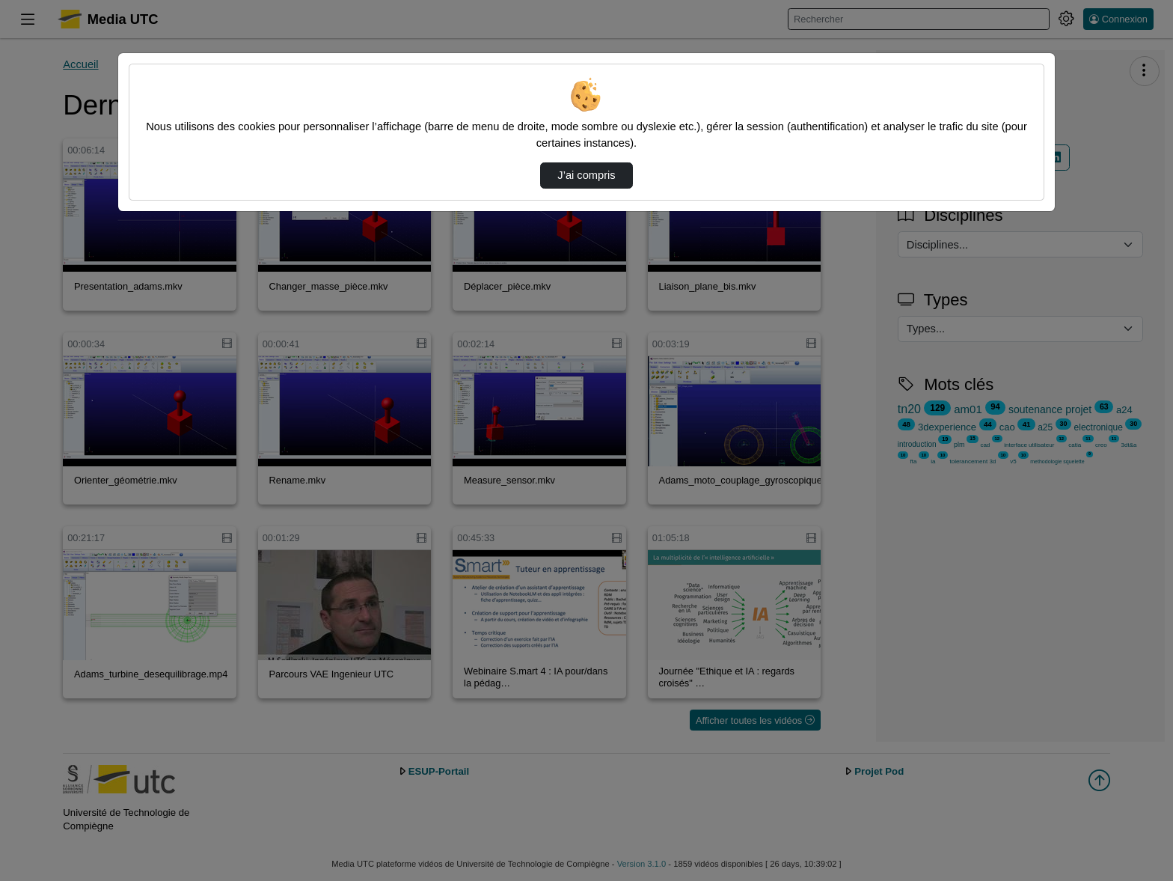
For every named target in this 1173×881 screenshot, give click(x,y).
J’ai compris (586, 175)
